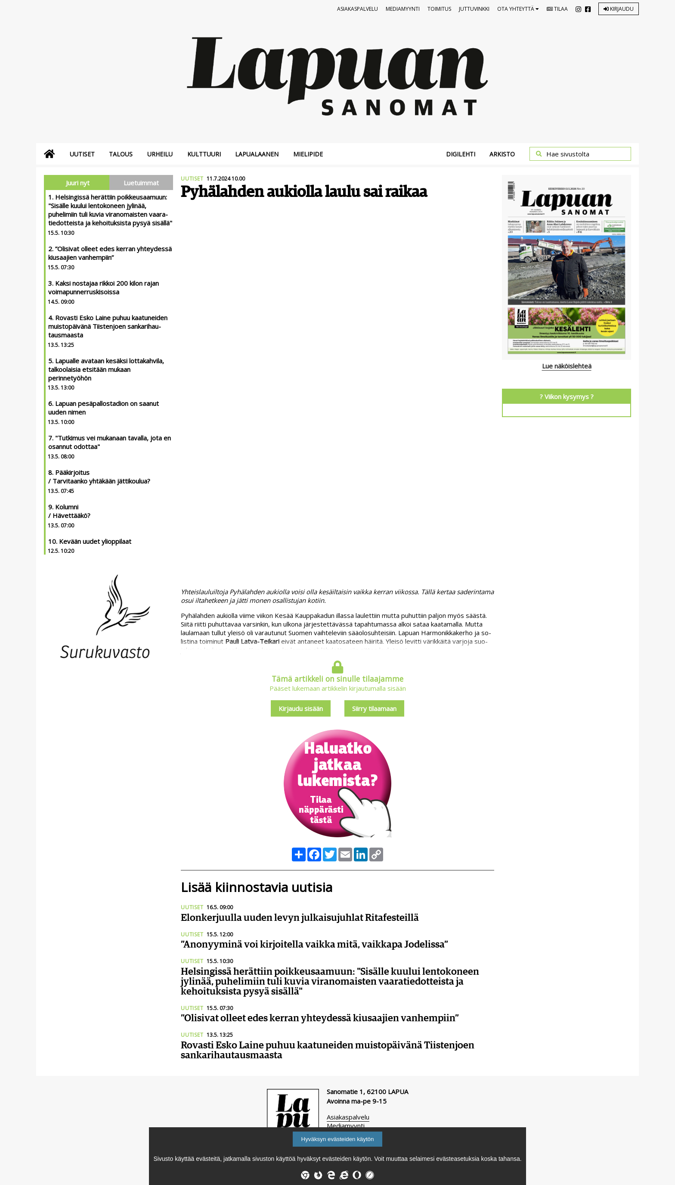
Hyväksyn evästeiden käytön (337, 1139)
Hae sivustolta (567, 154)
